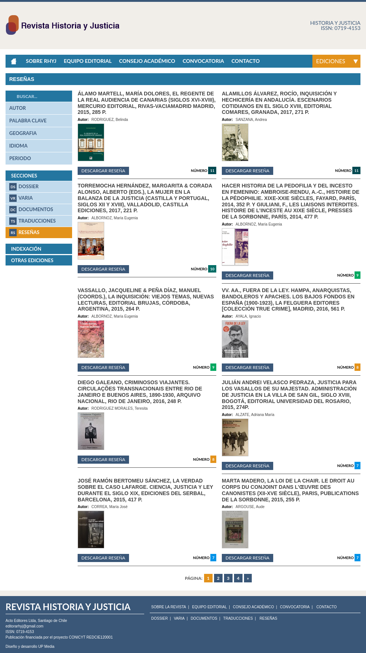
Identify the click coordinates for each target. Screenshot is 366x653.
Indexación (26, 249)
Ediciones (330, 61)
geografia (23, 133)
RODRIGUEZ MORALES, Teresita (119, 408)
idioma (18, 146)
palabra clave (28, 121)
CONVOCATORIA (294, 607)
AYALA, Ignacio (248, 316)
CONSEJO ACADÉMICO (253, 607)
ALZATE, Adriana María (254, 415)
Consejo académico (147, 61)
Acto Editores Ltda (21, 621)
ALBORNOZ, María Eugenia (114, 218)
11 (212, 170)
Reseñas (24, 232)
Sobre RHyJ (41, 61)
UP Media (46, 646)
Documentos (31, 209)
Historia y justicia (335, 23)
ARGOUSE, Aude (249, 507)
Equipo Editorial (87, 61)
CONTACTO (326, 607)
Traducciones (32, 221)
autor (17, 108)
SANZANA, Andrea (251, 120)
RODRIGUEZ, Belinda (109, 120)
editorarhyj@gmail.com (24, 626)
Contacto (245, 61)
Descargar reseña (103, 170)
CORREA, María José (109, 507)
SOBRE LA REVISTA (168, 607)
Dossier (23, 186)
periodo (20, 158)
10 (212, 269)
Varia (21, 198)
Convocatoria (203, 61)
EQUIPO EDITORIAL (209, 607)
